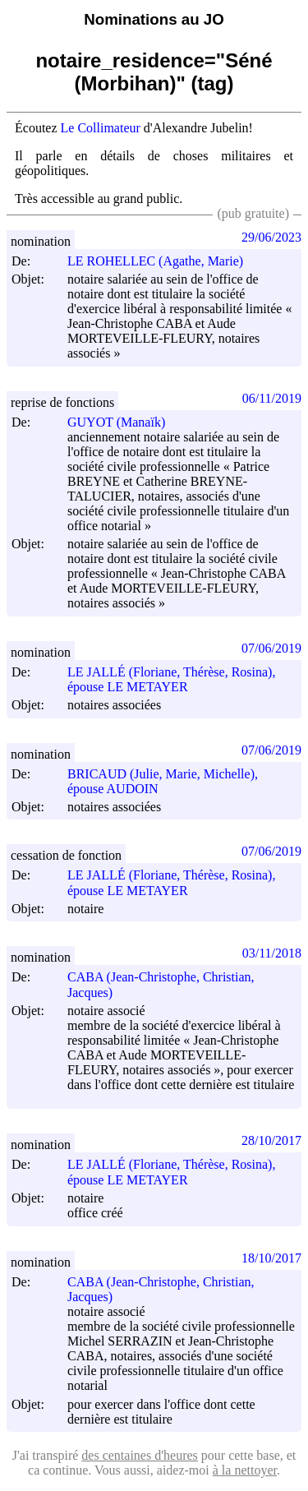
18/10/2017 (271, 1258)
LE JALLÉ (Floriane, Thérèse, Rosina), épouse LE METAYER (171, 679)
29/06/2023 (271, 237)
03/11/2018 (271, 953)
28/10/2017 (271, 1140)
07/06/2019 (271, 648)
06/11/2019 (271, 398)
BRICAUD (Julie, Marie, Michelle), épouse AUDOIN (162, 781)
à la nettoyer (245, 1470)
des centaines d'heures (139, 1455)
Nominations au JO (153, 19)
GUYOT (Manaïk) (123, 422)
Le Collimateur (100, 128)
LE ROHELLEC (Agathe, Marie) (162, 261)
